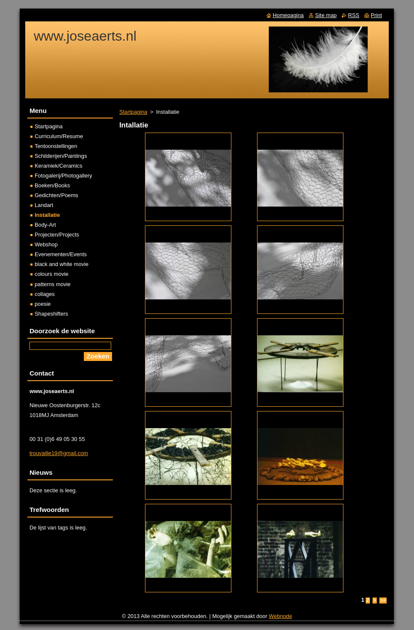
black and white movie (62, 264)
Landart (44, 205)
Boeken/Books (52, 185)
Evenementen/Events (61, 254)
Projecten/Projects (57, 234)
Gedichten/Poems (56, 195)
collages (45, 294)
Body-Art (45, 225)
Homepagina (288, 15)
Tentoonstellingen (56, 146)
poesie (43, 304)
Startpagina (133, 112)
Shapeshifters (51, 314)
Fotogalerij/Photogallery (63, 175)
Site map (326, 15)
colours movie (51, 274)
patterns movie (53, 284)
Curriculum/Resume (59, 136)
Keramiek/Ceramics (59, 166)
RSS (353, 15)
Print (376, 15)
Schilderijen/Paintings (61, 156)
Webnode (281, 616)
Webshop (46, 244)
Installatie (47, 215)
